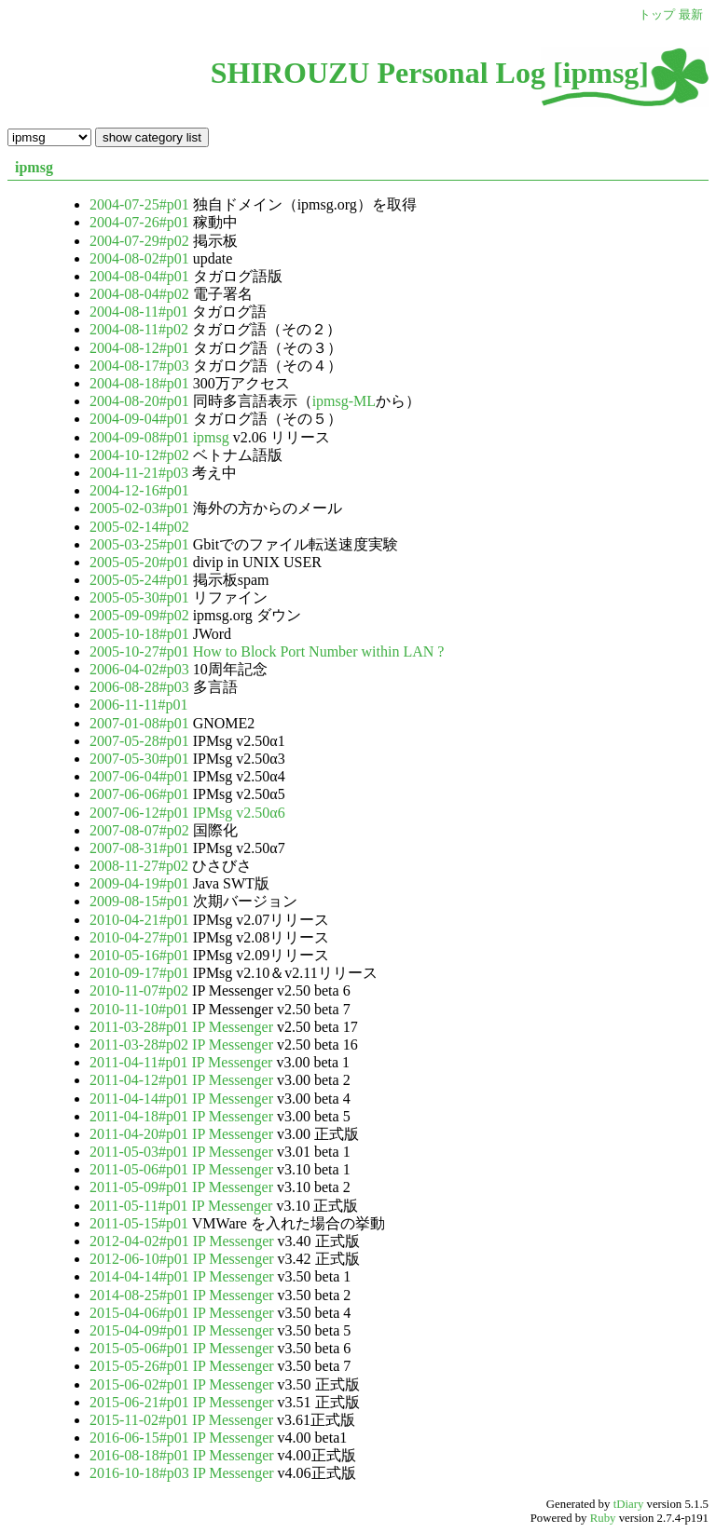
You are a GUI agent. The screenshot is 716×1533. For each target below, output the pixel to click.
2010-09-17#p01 (141, 973)
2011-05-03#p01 (141, 1152)
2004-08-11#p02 (141, 329)
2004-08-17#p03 (141, 365)
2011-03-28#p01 (141, 1027)
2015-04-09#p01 (141, 1330)
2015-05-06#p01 (141, 1348)
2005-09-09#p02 (141, 615)
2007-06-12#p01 (141, 813)
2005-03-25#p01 (141, 544)
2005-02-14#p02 (139, 527)
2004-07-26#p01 (141, 222)
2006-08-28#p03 (141, 687)
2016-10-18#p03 (141, 1473)
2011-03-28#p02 (141, 1044)
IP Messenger (232, 1027)
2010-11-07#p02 (141, 990)
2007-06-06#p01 (141, 794)
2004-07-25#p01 (141, 204)
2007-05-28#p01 (141, 741)
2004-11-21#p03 (141, 473)
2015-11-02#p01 (141, 1420)
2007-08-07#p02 (141, 830)
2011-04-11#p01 (140, 1062)
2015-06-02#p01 (141, 1384)
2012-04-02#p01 (141, 1241)
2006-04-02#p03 (141, 669)
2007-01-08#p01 (141, 723)
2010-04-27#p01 (141, 937)
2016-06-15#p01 (141, 1437)
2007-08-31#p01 (141, 848)
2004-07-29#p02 (141, 241)
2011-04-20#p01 (141, 1134)
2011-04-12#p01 (141, 1080)
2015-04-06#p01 (141, 1313)
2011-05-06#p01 (141, 1169)
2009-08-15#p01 (141, 901)
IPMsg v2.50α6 (239, 813)
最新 (691, 14)
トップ (657, 14)
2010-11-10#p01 (141, 1009)
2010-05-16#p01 (141, 955)
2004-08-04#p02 (141, 294)
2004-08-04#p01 (141, 276)
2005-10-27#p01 (141, 651)
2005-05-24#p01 (141, 580)
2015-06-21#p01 (141, 1402)
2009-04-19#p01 (141, 883)
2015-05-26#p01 (141, 1366)
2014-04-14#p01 (141, 1276)
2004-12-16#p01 (139, 490)
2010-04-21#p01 (141, 920)
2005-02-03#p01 (141, 508)
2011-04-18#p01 (141, 1116)
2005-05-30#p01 (141, 597)
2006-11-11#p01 (138, 704)
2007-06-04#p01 (141, 776)
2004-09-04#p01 (141, 419)
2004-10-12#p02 (141, 455)
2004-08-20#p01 (141, 401)
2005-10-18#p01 (141, 634)
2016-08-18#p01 (141, 1455)
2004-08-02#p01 (141, 258)
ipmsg (34, 167)
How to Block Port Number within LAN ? (319, 651)
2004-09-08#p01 (141, 437)
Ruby (603, 1518)
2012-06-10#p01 (141, 1259)
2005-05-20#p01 (141, 562)
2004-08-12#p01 (141, 348)
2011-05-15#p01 (141, 1223)
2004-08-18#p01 (141, 383)
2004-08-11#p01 (141, 311)
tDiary (628, 1504)
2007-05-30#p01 (141, 758)
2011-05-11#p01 (140, 1206)
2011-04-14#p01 (141, 1098)
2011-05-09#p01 (141, 1187)
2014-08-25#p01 (141, 1295)
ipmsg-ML (344, 401)
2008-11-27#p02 (141, 866)
